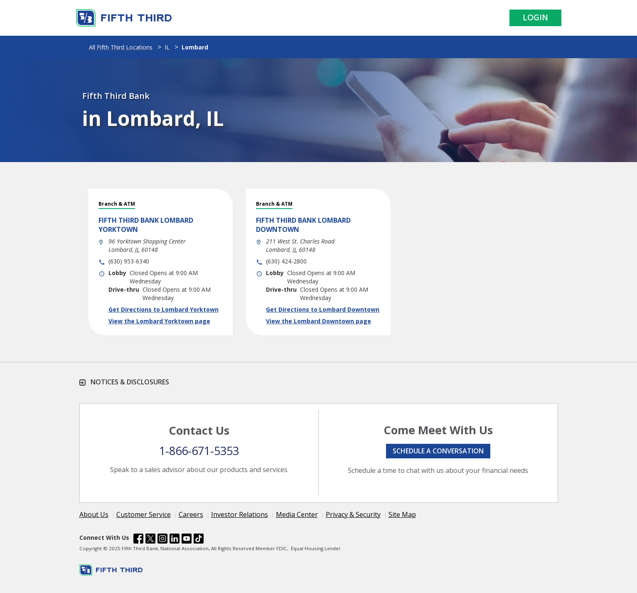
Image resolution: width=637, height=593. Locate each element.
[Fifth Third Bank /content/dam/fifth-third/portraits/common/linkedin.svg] (175, 540)
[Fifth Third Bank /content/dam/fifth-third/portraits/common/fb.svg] (138, 540)
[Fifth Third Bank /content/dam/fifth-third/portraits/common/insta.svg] (162, 540)
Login (535, 17)
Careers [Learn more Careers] (191, 514)
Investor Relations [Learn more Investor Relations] (239, 514)
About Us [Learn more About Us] (93, 514)
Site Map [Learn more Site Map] (402, 514)
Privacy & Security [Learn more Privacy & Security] (353, 514)
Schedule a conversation (438, 450)
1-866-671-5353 (199, 450)
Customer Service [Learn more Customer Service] (143, 514)
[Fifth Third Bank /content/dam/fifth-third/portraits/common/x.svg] (150, 540)
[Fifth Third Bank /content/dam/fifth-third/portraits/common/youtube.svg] (187, 540)
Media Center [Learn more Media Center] (297, 514)
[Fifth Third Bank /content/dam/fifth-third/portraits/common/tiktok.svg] (199, 540)
